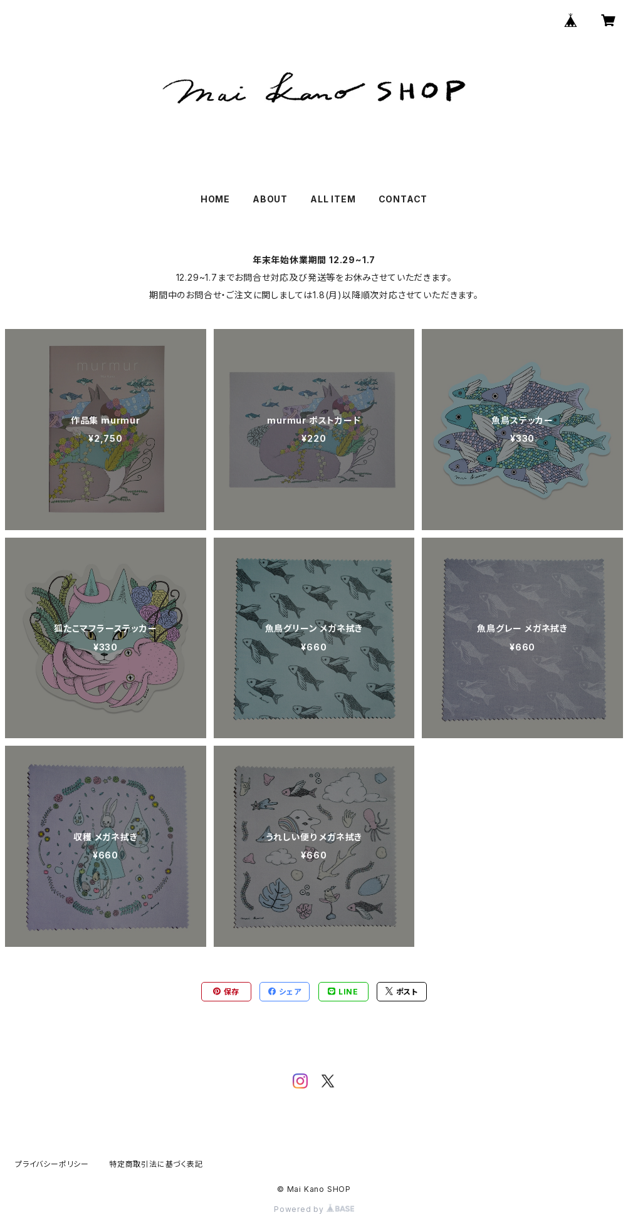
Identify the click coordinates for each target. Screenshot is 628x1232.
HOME (215, 199)
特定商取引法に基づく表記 (156, 1164)
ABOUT (270, 199)
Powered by (314, 1209)
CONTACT (403, 199)
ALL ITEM (332, 199)
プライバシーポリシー (52, 1164)
